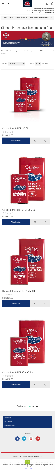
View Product (16, 141)
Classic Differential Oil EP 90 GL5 (18, 209)
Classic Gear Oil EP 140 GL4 (16, 128)
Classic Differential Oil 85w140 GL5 (19, 290)
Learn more (28, 468)
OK (27, 462)
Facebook (17, 438)
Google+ (37, 438)
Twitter (24, 438)
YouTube (31, 438)
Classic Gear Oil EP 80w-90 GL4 (17, 372)
